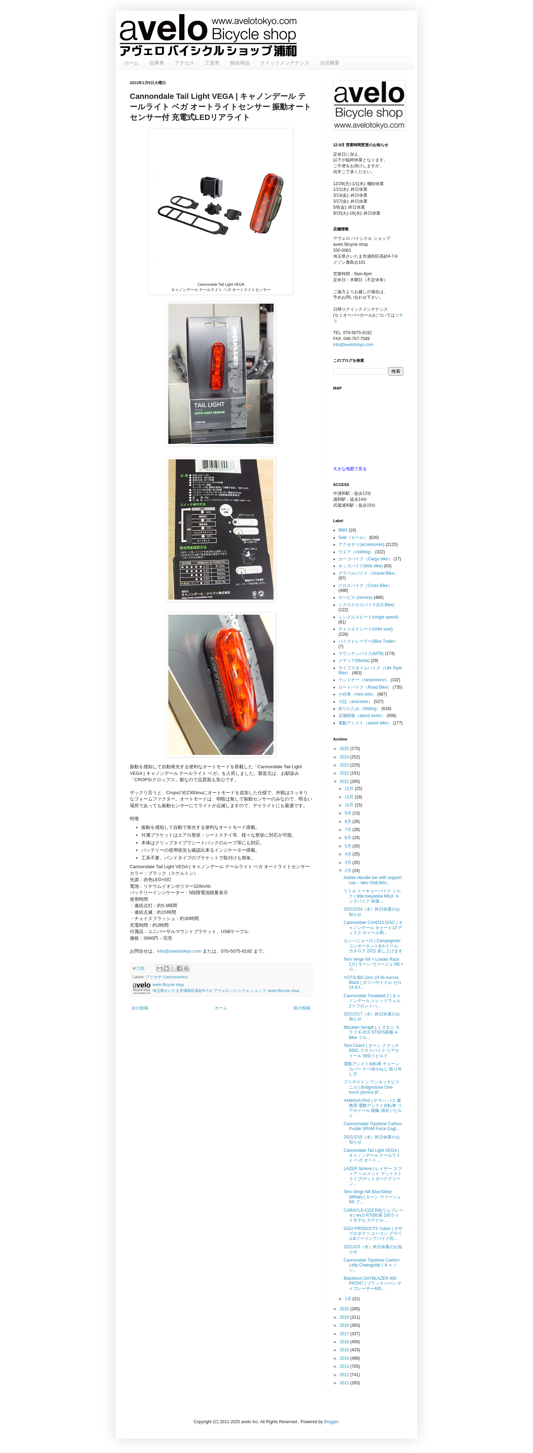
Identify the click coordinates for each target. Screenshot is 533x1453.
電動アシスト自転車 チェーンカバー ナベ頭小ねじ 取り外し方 (373, 1068)
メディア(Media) (354, 660)
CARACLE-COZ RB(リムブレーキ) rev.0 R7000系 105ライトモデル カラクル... (373, 1215)
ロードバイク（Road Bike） (364, 687)
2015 (345, 1349)
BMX (343, 530)
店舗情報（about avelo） (361, 715)
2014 (345, 1358)
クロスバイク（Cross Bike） (365, 585)
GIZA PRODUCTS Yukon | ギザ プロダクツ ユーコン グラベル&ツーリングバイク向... (373, 1233)
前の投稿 (302, 1008)
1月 (348, 1298)
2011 (345, 1382)
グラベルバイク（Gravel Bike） (368, 573)
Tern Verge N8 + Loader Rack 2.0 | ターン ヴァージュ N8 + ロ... (373, 964)
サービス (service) (355, 597)
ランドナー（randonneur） (363, 679)
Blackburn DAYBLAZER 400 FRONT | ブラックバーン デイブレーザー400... (373, 1283)
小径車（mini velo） (357, 694)
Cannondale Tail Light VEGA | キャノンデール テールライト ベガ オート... (372, 1155)
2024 (345, 757)
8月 (348, 821)
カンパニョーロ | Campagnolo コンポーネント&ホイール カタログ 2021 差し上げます (373, 945)
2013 (345, 1366)
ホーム (131, 63)
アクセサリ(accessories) (167, 977)
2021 (345, 781)
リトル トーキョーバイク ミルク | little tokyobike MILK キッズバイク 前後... (372, 896)
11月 (350, 797)
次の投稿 (139, 1008)
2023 (345, 765)
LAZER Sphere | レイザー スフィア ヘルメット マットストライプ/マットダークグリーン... (373, 1176)
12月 (350, 788)
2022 (345, 773)
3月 (348, 862)
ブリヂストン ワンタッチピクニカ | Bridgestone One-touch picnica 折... (371, 1087)
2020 (345, 1308)
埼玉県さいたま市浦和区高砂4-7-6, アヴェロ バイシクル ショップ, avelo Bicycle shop (226, 990)
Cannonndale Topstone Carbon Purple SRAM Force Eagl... (373, 1126)
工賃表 (212, 63)
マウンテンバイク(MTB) (361, 653)
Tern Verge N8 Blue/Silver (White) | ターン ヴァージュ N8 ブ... (372, 1196)
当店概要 (329, 63)
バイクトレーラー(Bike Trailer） (368, 641)
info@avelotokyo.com (179, 951)
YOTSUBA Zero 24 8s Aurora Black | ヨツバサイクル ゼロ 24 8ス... (373, 982)
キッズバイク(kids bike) (360, 565)
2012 (345, 1374)
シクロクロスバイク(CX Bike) (366, 604)
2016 (345, 1341)
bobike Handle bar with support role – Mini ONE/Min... (373, 880)
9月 (348, 813)
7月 (348, 829)
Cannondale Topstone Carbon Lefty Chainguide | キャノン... (371, 1265)
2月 (348, 870)
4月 (348, 854)
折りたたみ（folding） (359, 708)
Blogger (331, 1421)
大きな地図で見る (350, 468)
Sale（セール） (353, 537)
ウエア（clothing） (356, 551)
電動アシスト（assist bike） (365, 723)
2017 (345, 1333)
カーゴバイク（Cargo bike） (365, 558)
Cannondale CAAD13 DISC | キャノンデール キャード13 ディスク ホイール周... (373, 927)
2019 (345, 1317)
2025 (345, 748)
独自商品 (240, 63)
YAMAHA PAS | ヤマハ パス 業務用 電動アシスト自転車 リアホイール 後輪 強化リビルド (373, 1108)
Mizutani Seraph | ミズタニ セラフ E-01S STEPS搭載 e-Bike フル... (372, 1032)
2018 (345, 1325)
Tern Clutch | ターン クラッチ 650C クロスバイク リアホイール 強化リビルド (371, 1050)
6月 (348, 837)
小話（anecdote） (355, 701)
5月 (348, 846)
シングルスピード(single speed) (368, 617)
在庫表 (156, 63)
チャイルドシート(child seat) (365, 629)
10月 (350, 805)
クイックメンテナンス (284, 63)
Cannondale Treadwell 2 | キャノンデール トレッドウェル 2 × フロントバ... (372, 1000)
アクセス (184, 63)
